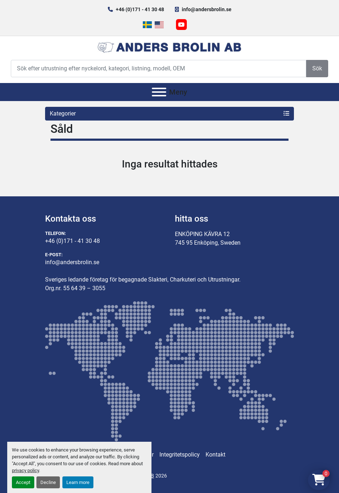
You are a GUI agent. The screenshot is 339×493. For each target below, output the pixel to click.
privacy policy (25, 470)
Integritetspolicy (179, 454)
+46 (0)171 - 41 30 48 (140, 9)
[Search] (158, 68)
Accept (23, 482)
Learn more (77, 482)
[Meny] (159, 92)
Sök (317, 68)
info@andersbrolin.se (207, 9)
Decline (48, 482)
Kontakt (215, 454)
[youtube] (181, 24)
